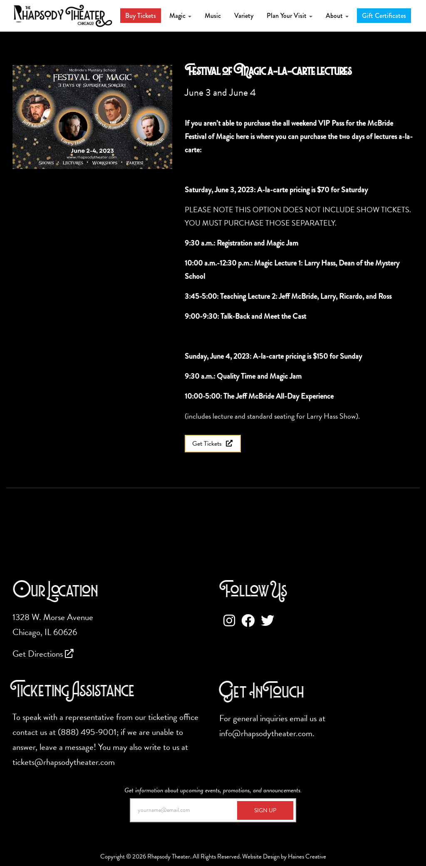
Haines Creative (307, 856)
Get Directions (43, 653)
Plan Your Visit (289, 15)
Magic (180, 15)
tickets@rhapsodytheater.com (63, 762)
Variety (243, 15)
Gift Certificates (384, 15)
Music (213, 15)
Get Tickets (212, 444)
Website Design (261, 856)
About (337, 15)
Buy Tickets (140, 15)
